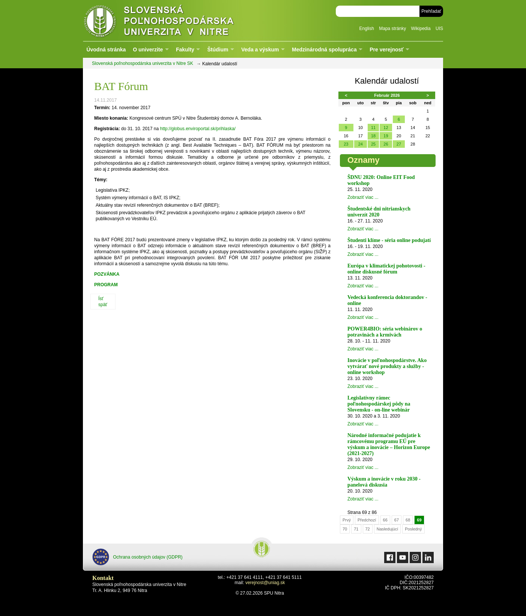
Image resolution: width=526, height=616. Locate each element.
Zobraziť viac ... (363, 197)
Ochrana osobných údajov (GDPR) (137, 556)
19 (385, 136)
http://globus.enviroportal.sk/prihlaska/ (197, 128)
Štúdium (217, 50)
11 (373, 127)
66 (385, 520)
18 (373, 136)
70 (345, 529)
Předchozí (367, 520)
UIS (439, 28)
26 (385, 144)
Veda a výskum (260, 50)
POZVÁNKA (106, 274)
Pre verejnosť (387, 50)
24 (360, 144)
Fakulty (185, 50)
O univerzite (148, 50)
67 (396, 520)
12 (385, 127)
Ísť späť (102, 301)
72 (367, 529)
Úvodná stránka (106, 50)
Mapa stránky (392, 28)
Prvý (347, 520)
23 (346, 144)
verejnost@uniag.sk (265, 582)
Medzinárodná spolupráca (324, 50)
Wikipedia (421, 28)
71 (356, 529)
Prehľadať (431, 11)
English (366, 28)
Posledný (413, 529)
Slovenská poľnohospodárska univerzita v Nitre (175, 20)
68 (408, 520)
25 (373, 144)
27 (399, 144)
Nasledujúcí (387, 529)
